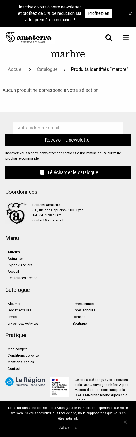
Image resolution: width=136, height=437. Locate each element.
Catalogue (47, 69)
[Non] (125, 421)
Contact (14, 369)
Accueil (15, 69)
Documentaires (19, 310)
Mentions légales (21, 362)
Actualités (15, 259)
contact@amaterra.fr (48, 220)
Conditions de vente (23, 355)
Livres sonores (84, 310)
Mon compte (17, 349)
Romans (79, 317)
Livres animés (83, 304)
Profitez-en (98, 13)
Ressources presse (22, 278)
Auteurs (14, 252)
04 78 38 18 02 (50, 215)
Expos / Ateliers (20, 265)
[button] (130, 13)
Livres (12, 317)
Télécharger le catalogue (69, 172)
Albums (14, 304)
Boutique (80, 323)
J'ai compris (68, 428)
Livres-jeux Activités (23, 323)
